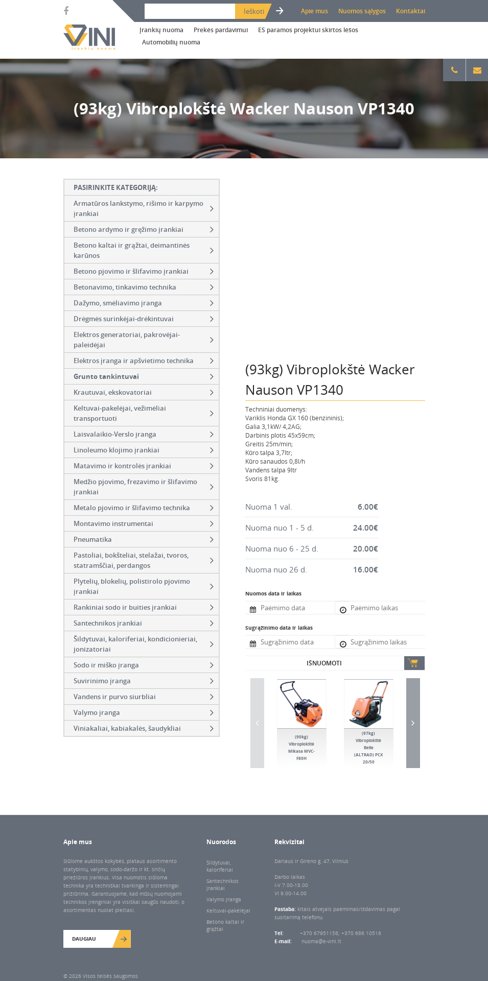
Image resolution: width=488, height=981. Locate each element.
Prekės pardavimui (221, 30)
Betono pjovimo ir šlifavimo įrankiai (144, 271)
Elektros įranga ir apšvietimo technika (144, 360)
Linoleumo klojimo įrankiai (144, 450)
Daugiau (84, 938)
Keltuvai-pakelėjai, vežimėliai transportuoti (144, 413)
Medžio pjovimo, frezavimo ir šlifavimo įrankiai (144, 486)
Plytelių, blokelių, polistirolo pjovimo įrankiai (144, 586)
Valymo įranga (144, 712)
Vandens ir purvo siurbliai (144, 696)
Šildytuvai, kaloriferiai (219, 866)
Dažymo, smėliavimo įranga (144, 303)
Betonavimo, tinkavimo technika (144, 287)
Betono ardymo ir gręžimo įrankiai (144, 229)
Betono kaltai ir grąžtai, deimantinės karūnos (144, 250)
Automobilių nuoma (171, 42)
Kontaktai (410, 11)
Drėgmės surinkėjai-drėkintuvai (144, 319)
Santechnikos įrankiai (144, 623)
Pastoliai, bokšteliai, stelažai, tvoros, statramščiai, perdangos (144, 560)
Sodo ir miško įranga (144, 665)
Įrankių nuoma (161, 30)
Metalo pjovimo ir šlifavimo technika (144, 508)
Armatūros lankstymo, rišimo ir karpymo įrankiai (144, 208)
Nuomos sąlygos (362, 11)
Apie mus (314, 11)
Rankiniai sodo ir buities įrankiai (144, 607)
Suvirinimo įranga (144, 681)
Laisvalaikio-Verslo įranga (144, 434)
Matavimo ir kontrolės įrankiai (144, 466)
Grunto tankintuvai (144, 376)
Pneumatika (144, 539)
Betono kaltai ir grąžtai (225, 925)
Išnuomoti (324, 663)
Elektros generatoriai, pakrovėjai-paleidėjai (144, 339)
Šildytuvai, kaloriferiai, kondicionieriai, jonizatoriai (144, 644)
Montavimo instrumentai (144, 523)
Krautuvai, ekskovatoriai (144, 392)
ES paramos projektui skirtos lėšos (308, 30)
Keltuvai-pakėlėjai (228, 910)
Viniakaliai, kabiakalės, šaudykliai (144, 728)
